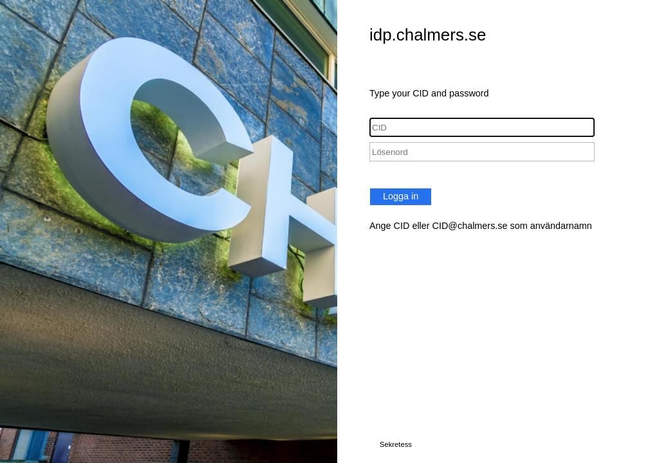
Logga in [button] (400, 196)
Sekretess (396, 444)
